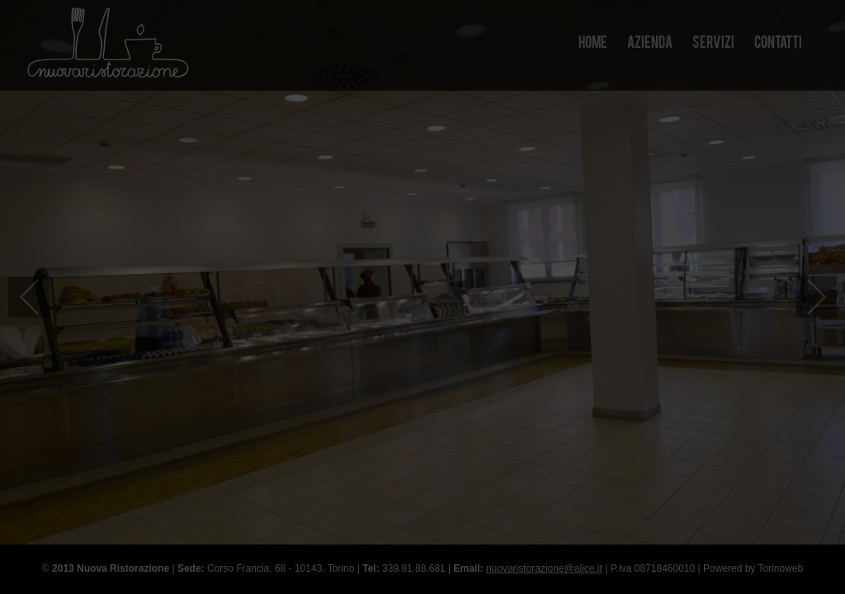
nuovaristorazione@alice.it (544, 568)
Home (592, 43)
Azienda (650, 43)
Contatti (778, 43)
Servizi (713, 43)
